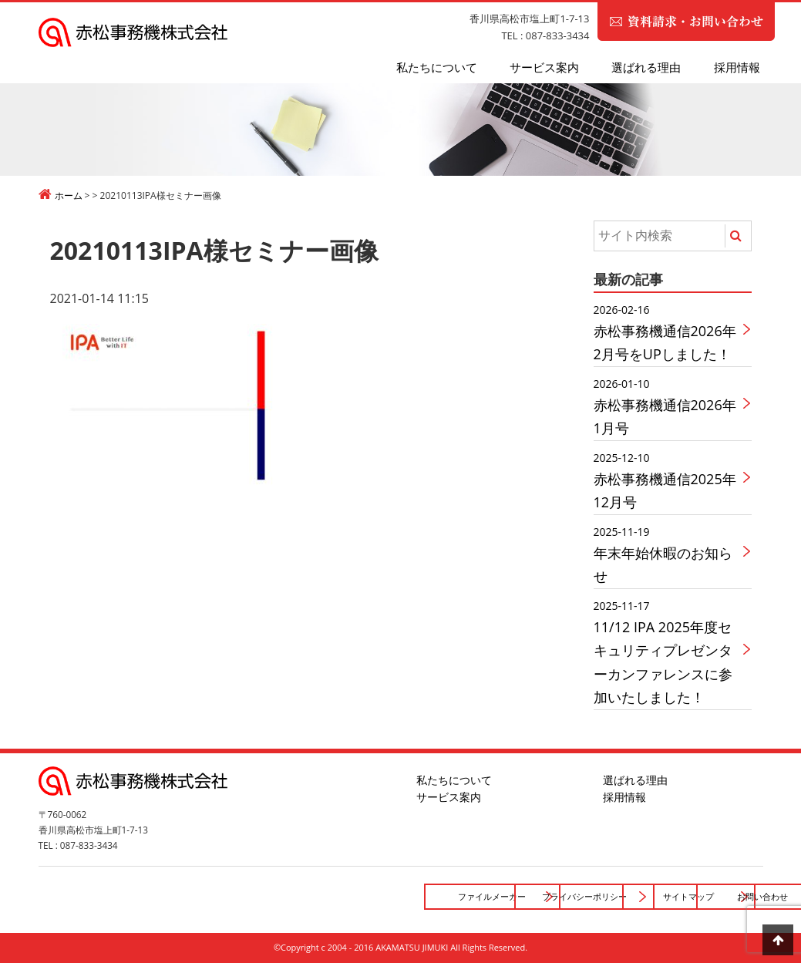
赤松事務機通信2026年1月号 (668, 406)
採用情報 (737, 67)
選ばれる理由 (646, 67)
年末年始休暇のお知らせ (668, 554)
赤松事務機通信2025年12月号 (668, 480)
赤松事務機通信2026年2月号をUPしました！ (668, 332)
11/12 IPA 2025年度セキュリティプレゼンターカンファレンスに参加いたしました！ (668, 652)
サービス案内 (544, 67)
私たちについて (436, 67)
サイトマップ (522, 896)
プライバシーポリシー (362, 896)
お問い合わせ (683, 896)
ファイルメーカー (201, 896)
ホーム (68, 195)
